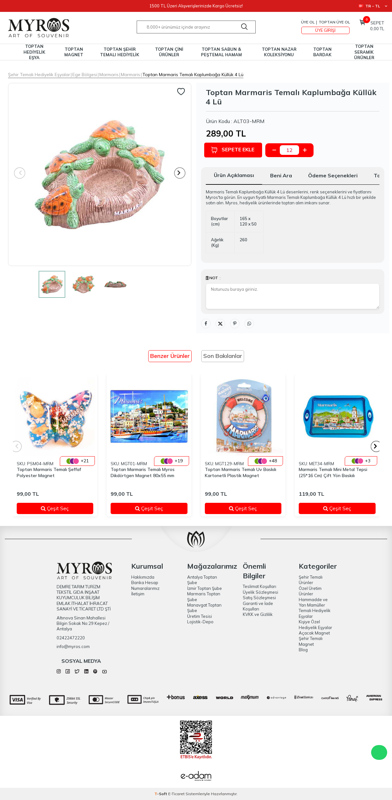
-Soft (161, 793)
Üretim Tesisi (199, 616)
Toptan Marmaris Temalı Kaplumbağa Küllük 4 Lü (192, 74)
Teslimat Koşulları (259, 586)
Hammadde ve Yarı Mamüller (313, 602)
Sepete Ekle (234, 150)
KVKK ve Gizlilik (258, 614)
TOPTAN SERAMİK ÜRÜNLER (364, 52)
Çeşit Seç (63, 508)
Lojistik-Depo (200, 621)
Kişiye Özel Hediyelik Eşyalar (315, 624)
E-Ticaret (176, 793)
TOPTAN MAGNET (73, 52)
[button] (179, 173)
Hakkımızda (142, 577)
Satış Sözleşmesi (259, 597)
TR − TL (373, 6)
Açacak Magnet (314, 633)
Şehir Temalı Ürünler (311, 579)
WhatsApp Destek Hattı (379, 752)
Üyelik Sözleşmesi (260, 592)
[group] (99, 174)
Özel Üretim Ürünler (310, 591)
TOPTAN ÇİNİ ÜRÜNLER (169, 52)
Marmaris (109, 74)
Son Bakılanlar (222, 356)
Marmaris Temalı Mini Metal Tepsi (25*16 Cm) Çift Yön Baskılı (333, 472)
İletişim (137, 593)
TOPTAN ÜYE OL (334, 22)
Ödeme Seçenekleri (333, 175)
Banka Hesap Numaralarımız (145, 585)
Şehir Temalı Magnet (311, 641)
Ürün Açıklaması (234, 175)
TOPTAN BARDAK (322, 52)
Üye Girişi (325, 30)
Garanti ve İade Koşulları (258, 606)
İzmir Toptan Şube (204, 588)
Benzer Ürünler (170, 356)
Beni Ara (281, 175)
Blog (303, 649)
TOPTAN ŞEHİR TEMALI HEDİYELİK (119, 52)
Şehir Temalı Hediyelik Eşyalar (39, 74)
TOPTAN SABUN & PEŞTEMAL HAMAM (221, 52)
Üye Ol (308, 22)
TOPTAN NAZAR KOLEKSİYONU (279, 52)
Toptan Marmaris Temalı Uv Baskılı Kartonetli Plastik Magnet (240, 472)
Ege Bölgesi (84, 74)
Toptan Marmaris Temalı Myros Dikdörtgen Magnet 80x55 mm (143, 472)
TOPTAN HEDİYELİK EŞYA (34, 52)
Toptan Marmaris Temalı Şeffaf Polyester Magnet (49, 472)
